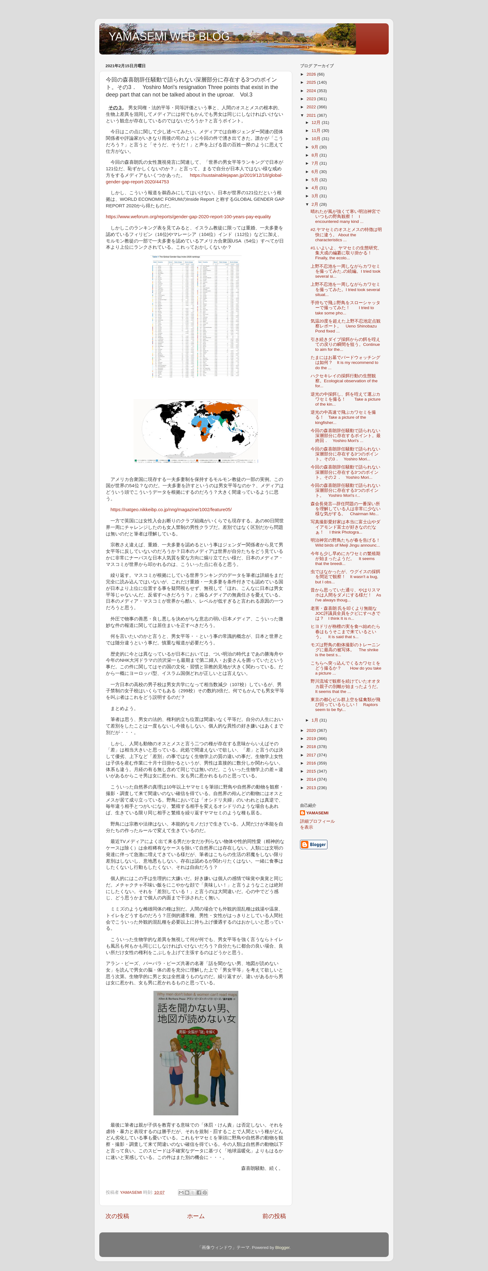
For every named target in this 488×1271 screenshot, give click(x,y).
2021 (312, 115)
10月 (317, 138)
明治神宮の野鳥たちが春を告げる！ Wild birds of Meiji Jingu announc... (348, 543)
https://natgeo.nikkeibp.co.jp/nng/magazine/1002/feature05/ (171, 509)
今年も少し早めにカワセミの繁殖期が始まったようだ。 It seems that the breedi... (345, 558)
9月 (315, 147)
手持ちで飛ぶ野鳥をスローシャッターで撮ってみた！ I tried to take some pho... (345, 307)
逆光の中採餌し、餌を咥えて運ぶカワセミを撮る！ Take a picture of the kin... (346, 399)
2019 (312, 738)
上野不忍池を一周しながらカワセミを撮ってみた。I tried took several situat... (345, 289)
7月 (315, 163)
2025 (312, 82)
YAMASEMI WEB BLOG (169, 36)
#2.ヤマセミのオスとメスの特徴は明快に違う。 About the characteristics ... (346, 234)
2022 (312, 107)
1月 (315, 720)
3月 (315, 196)
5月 (315, 179)
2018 (312, 746)
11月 (317, 130)
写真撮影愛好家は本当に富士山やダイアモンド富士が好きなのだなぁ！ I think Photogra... (345, 527)
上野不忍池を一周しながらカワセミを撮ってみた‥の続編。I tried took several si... (346, 271)
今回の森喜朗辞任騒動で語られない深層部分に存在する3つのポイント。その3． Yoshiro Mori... (345, 454)
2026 (312, 74)
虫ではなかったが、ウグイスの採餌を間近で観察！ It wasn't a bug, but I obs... (345, 576)
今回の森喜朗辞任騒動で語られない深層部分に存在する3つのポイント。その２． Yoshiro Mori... (345, 472)
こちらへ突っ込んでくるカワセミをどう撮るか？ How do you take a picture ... (346, 668)
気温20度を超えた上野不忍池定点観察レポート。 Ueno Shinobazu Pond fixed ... (346, 326)
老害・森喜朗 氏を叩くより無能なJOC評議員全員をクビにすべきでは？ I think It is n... (345, 613)
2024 (312, 90)
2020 (312, 730)
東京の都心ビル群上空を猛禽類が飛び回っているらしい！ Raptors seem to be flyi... (345, 704)
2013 (312, 787)
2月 (315, 204)
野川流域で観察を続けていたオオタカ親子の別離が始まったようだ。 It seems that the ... (348, 686)
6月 (315, 171)
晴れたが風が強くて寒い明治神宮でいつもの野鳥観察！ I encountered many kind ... (345, 216)
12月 (317, 122)
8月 (315, 155)
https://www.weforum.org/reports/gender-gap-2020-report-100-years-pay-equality (188, 216)
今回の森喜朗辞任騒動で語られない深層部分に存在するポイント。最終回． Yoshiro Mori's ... (346, 435)
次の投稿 (117, 1216)
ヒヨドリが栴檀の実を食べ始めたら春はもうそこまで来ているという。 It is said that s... (345, 631)
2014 (312, 779)
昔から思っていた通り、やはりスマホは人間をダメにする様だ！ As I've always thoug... (346, 595)
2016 (312, 763)
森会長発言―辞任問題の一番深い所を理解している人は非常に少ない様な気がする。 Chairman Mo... (346, 508)
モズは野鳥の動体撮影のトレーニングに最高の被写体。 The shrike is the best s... (345, 650)
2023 (312, 99)
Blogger (282, 1247)
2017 (312, 755)
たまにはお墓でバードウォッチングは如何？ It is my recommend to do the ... (345, 362)
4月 (315, 188)
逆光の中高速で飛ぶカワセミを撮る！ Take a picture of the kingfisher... (343, 417)
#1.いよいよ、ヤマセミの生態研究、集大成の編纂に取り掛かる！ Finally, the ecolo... (346, 253)
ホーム (196, 1216)
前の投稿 (274, 1216)
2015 (312, 771)
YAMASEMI (317, 813)
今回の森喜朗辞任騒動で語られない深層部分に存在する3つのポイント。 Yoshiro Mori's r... (345, 490)
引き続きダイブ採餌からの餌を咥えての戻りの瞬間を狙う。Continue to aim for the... (345, 344)
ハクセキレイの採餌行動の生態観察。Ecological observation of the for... (344, 381)
